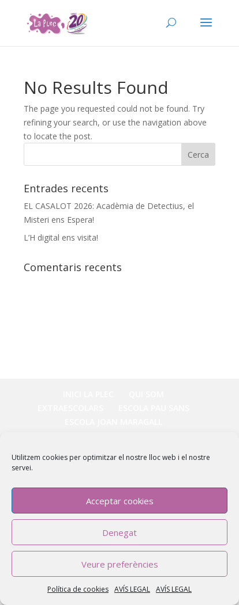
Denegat (119, 532)
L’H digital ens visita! (61, 237)
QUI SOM (146, 394)
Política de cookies (78, 589)
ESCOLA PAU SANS (153, 407)
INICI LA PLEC (88, 394)
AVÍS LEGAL (132, 589)
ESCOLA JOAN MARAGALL (113, 421)
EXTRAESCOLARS (70, 407)
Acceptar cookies (120, 501)
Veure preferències (119, 564)
